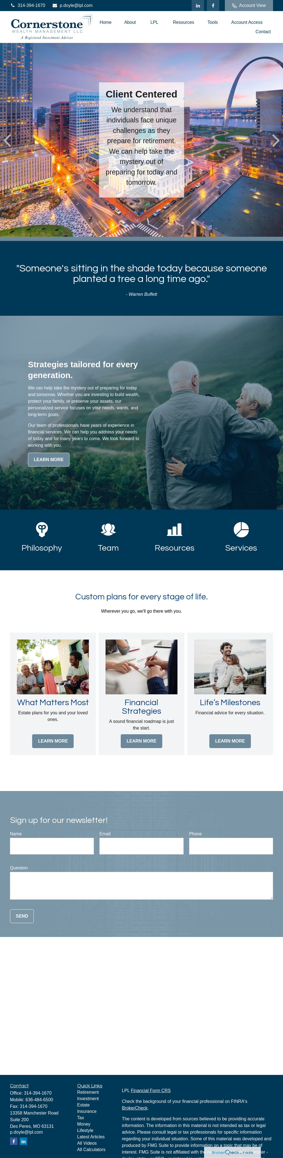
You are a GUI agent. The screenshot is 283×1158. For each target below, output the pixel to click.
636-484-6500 (39, 1099)
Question (19, 868)
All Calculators (91, 1149)
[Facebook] (213, 5)
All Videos (87, 1143)
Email (104, 833)
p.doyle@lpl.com (72, 5)
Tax (80, 1117)
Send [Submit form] (22, 916)
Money (84, 1124)
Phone (195, 833)
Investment (88, 1098)
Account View (249, 5)
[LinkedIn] (198, 5)
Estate (83, 1105)
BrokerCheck (134, 1108)
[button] (105, 22)
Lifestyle (85, 1130)
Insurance (87, 1111)
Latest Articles (91, 1136)
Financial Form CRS (151, 1090)
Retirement (88, 1092)
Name (16, 833)
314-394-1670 (27, 5)
